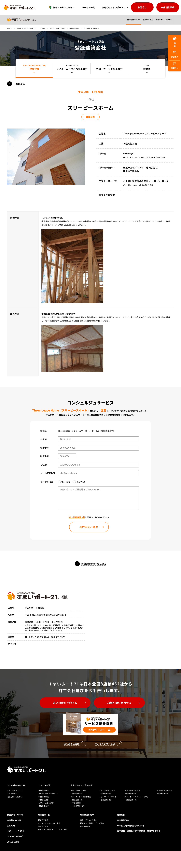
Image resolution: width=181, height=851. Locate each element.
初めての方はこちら (60, 7)
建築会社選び (43, 790)
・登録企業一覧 (76, 793)
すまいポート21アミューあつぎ (137, 796)
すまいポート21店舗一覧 (81, 785)
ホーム (9, 28)
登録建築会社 (74, 28)
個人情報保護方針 (77, 517)
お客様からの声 (14, 820)
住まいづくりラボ (15, 814)
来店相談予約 (167, 7)
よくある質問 (13, 841)
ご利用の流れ (12, 793)
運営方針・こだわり (14, 796)
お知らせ (159, 19)
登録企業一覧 (132, 19)
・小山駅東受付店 (77, 806)
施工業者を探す (87, 814)
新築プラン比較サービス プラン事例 (52, 829)
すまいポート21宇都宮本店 (80, 796)
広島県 (42, 28)
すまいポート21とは (16, 785)
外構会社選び (43, 800)
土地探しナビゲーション (47, 793)
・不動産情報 (75, 803)
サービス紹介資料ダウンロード (131, 825)
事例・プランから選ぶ (88, 820)
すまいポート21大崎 (78, 790)
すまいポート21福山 (57, 28)
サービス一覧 (88, 7)
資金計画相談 (43, 796)
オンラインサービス (16, 836)
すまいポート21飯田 (132, 790)
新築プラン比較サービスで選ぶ (92, 823)
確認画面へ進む (88, 527)
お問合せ (142, 7)
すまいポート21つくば (107, 796)
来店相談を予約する (65, 702)
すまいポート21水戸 (107, 790)
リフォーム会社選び (46, 803)
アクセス (169, 19)
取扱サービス (148, 19)
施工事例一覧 (44, 814)
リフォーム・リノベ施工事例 (49, 823)
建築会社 (90, 117)
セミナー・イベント (16, 831)
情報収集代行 (43, 806)
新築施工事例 (43, 820)
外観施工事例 (43, 826)
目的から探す (85, 826)
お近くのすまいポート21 (114, 7)
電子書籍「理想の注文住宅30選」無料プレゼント (139, 831)
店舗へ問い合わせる (119, 702)
